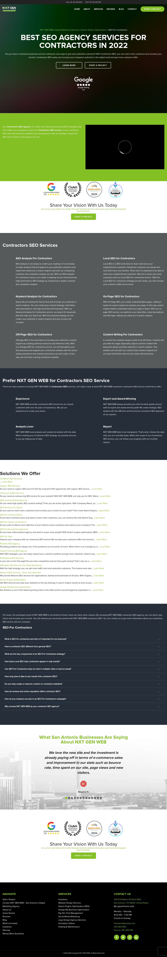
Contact (132, 9)
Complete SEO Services (11, 479)
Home (77, 9)
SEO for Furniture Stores (11, 515)
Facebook (116, 937)
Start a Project (98, 65)
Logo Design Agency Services (72, 920)
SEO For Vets (6, 536)
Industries (7, 927)
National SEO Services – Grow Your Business (20, 573)
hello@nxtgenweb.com (124, 923)
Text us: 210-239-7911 (123, 930)
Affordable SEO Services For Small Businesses (21, 565)
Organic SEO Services (10, 486)
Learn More (69, 65)
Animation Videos (66, 923)
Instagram (129, 937)
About (87, 9)
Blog (121, 9)
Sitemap (6, 930)
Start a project (152, 9)
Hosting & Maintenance (69, 927)
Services (98, 9)
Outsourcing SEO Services (12, 493)
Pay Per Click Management (70, 913)
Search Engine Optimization (94, 30)
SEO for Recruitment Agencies (14, 529)
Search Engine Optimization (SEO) (73, 906)
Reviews (111, 9)
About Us (7, 910)
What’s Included (10, 923)
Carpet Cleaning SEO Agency (13, 551)
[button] (66, 798)
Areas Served (9, 913)
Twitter (123, 937)
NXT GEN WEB (46, 30)
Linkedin (136, 937)
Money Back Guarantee (13, 934)
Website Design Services (69, 903)
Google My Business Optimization (15, 587)
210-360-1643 (120, 927)
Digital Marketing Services (67, 30)
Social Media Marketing (69, 916)
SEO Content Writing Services (13, 500)
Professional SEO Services (12, 558)
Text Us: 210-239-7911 (93, 2)
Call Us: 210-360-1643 (74, 2)
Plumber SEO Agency (10, 544)
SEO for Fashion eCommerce (13, 522)
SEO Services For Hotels (11, 508)
